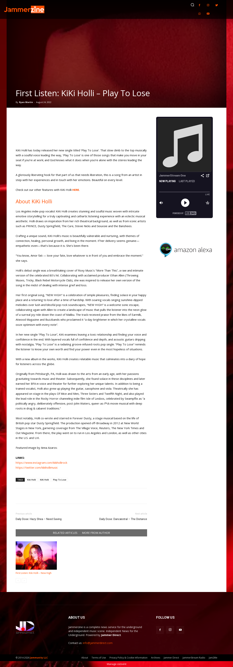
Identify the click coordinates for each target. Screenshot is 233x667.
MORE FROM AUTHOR (96, 533)
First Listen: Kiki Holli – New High (34, 573)
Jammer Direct (171, 657)
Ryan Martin (26, 102)
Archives (155, 657)
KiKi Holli (44, 479)
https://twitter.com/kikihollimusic (37, 467)
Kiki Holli (31, 479)
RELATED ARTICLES (65, 533)
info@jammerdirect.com (98, 643)
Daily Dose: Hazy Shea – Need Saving (39, 519)
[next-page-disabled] (24, 580)
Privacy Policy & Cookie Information (128, 657)
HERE (75, 190)
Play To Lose (59, 479)
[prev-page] (18, 580)
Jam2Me (213, 657)
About (84, 657)
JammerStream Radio (194, 657)
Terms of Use (99, 657)
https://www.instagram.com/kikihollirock (41, 462)
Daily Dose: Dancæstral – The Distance (123, 519)
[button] (192, 5)
